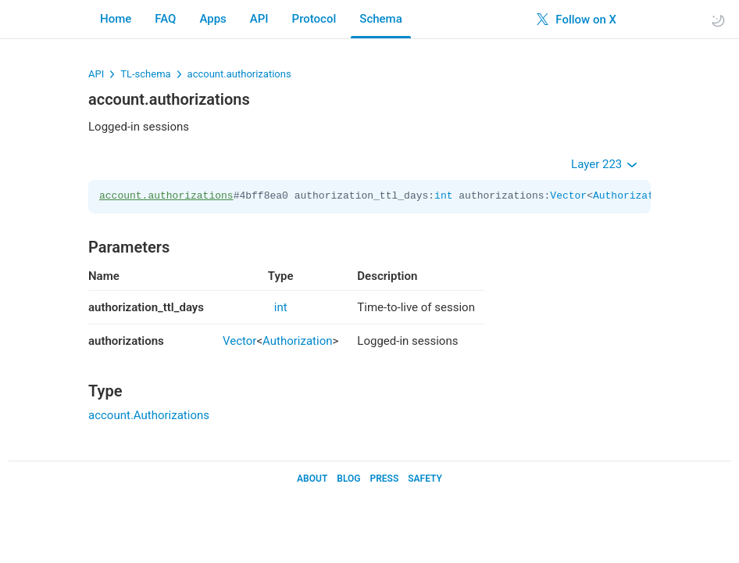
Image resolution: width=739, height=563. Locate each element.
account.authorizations (239, 74)
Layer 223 (604, 164)
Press (384, 478)
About (312, 478)
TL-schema (145, 74)
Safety (425, 478)
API (259, 19)
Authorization (632, 196)
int (443, 196)
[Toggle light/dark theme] (718, 20)
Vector (568, 196)
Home (115, 19)
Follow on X (576, 20)
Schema (380, 19)
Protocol (314, 19)
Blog (348, 478)
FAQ (165, 19)
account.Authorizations (148, 415)
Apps (212, 19)
